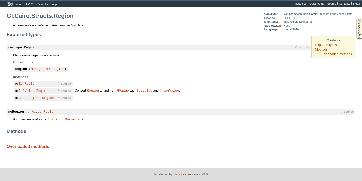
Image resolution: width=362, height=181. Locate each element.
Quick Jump (316, 3)
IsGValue (26, 91)
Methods (321, 49)
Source (331, 3)
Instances (300, 3)
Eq (21, 84)
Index (356, 3)
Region (30, 47)
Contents (344, 3)
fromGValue (169, 90)
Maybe (36, 112)
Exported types (326, 45)
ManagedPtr (41, 69)
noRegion (16, 112)
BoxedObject (29, 98)
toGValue (144, 90)
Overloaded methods (337, 54)
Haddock (179, 174)
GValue (123, 90)
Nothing (54, 119)
